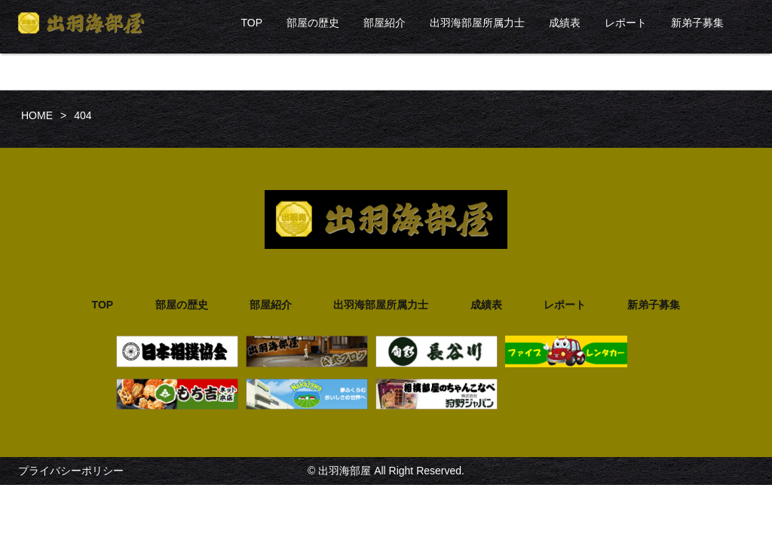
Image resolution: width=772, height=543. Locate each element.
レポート (626, 23)
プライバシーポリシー (71, 471)
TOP (251, 23)
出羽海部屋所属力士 (477, 23)
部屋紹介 (384, 23)
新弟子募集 (697, 23)
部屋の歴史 (312, 23)
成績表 (565, 23)
